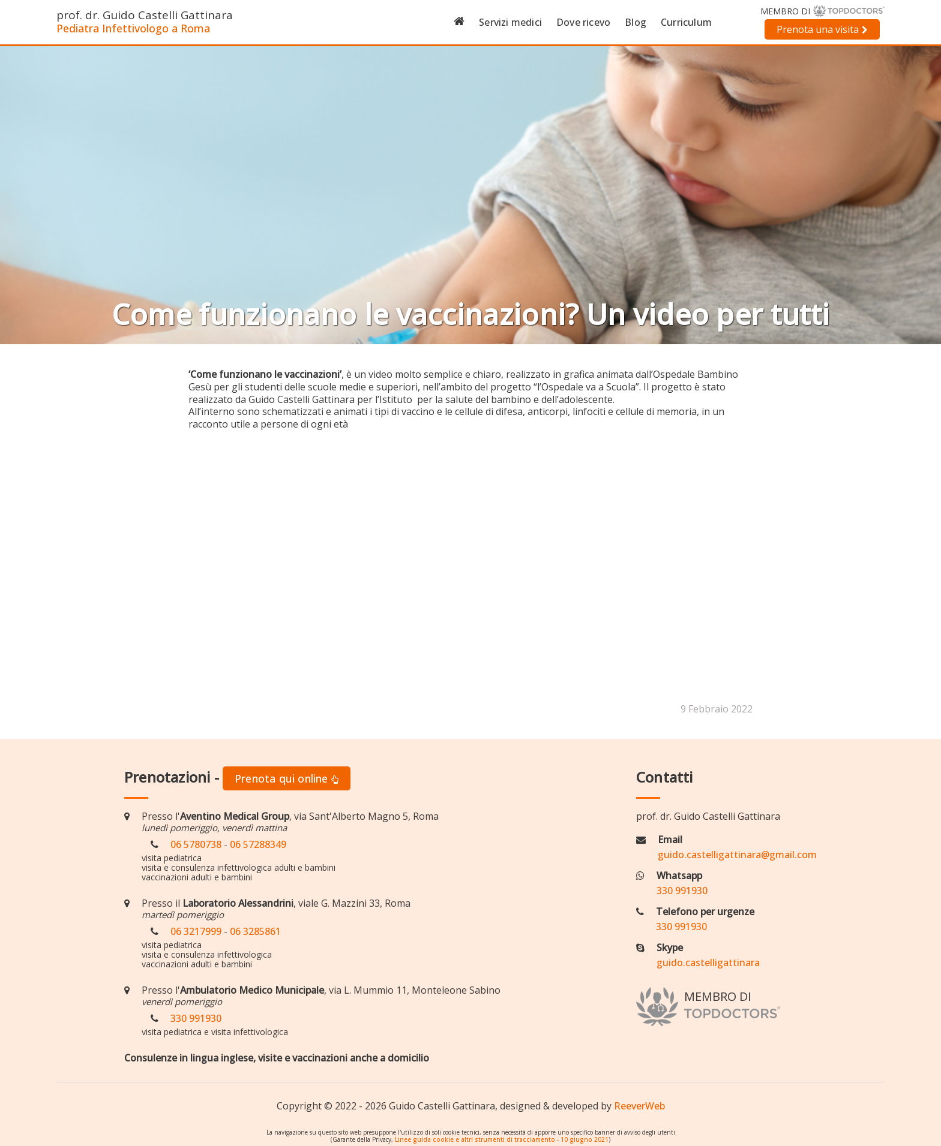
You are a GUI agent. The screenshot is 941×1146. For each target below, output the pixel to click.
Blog (635, 22)
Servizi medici (510, 22)
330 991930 (195, 1018)
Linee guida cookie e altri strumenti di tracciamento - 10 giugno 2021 (502, 1139)
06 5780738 (195, 844)
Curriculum (686, 22)
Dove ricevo (583, 22)
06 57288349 (258, 844)
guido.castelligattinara (708, 962)
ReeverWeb (639, 1105)
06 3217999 (195, 931)
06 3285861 (255, 931)
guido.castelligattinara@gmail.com (737, 854)
